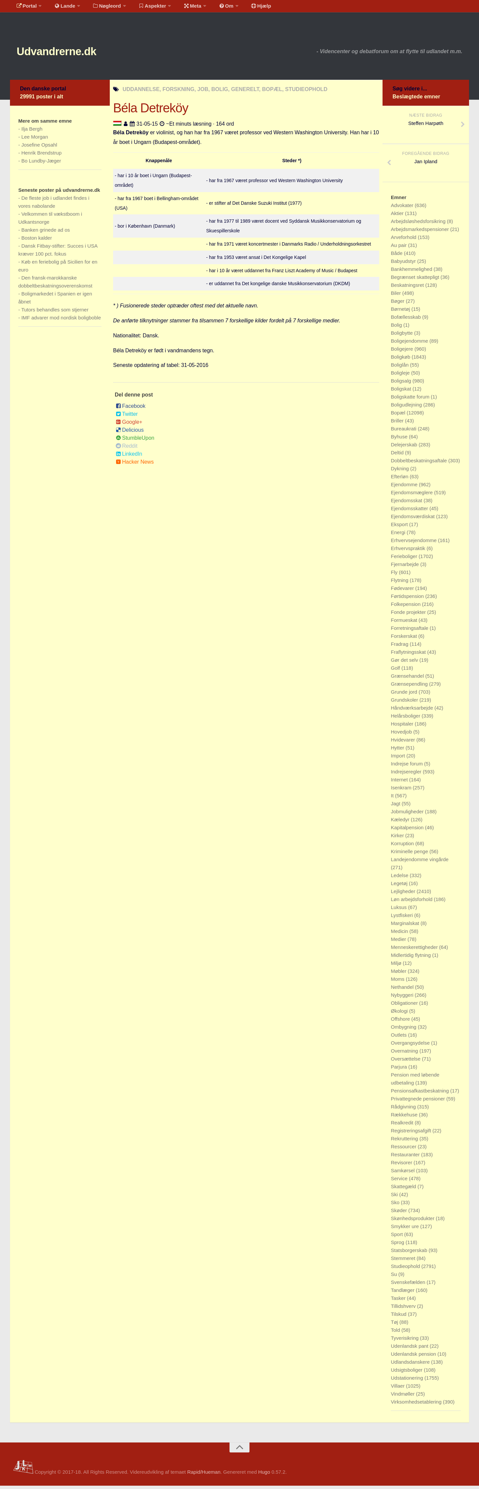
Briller (398, 424)
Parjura (399, 1070)
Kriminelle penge (410, 855)
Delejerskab (404, 448)
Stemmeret (404, 1261)
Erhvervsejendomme (414, 543)
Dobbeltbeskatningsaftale (419, 464)
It (393, 799)
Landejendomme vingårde (419, 862)
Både (397, 256)
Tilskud (399, 1317)
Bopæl (399, 416)
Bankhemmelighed (412, 272)
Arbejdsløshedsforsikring (419, 224)
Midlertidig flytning (411, 958)
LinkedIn (129, 457)
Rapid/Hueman (204, 1475)
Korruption (403, 847)
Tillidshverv (404, 1309)
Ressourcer (404, 1150)
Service (400, 1182)
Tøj (395, 1325)
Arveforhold (404, 240)
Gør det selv (405, 663)
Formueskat (404, 623)
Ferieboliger (404, 559)
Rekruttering (405, 1142)
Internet (400, 783)
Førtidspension (408, 599)
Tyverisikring (405, 1341)
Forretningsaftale (410, 631)
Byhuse (400, 440)
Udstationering (407, 1381)
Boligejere (402, 352)
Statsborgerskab (409, 1253)
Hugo (264, 1475)
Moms (398, 982)
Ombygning (404, 1030)
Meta (182, 8)
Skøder (399, 1213)
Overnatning (405, 1054)
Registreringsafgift (411, 1134)
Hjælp (244, 8)
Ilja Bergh (31, 132)
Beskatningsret (408, 288)
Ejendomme (405, 488)
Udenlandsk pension (414, 1357)
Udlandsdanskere (411, 1365)
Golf (396, 671)
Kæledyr (401, 823)
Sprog (398, 1245)
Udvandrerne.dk (69, 53)
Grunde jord (404, 695)
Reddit (126, 449)
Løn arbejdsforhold (412, 902)
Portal (25, 8)
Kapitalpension (408, 831)
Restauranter (406, 1158)
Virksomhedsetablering (417, 1405)
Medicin (400, 934)
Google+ (129, 425)
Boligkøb (401, 360)
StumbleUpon (135, 441)
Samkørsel (403, 1174)
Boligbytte (402, 336)
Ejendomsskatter (410, 512)
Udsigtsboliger (407, 1373)
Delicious (130, 433)
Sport (397, 1237)
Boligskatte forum (411, 400)
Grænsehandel (408, 679)
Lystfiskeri (402, 918)
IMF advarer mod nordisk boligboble (61, 321)
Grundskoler (405, 703)
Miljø (397, 966)
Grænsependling (410, 687)
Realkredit (403, 1126)
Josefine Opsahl (39, 148)
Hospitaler (403, 727)
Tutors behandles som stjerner (54, 313)
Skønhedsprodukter (413, 1221)
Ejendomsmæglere (412, 496)
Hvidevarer (403, 743)
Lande (61, 8)
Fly (395, 575)
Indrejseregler (407, 775)
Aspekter (144, 8)
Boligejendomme (410, 344)
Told (396, 1333)
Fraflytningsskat (409, 655)
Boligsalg (401, 384)
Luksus (399, 910)
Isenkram (402, 791)
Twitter (127, 417)
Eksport (400, 527)
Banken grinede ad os (45, 233)
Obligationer (405, 1006)
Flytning (400, 583)
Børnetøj (401, 312)
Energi (399, 535)
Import (398, 759)
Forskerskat (404, 639)
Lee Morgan (34, 140)
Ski (395, 1198)
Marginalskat (405, 926)
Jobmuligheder (408, 815)
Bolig (397, 328)
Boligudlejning (407, 408)
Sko (396, 1205)
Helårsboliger (406, 719)
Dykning (400, 472)
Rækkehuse (405, 1118)
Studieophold (406, 1269)
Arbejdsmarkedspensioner (420, 232)
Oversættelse (406, 1062)
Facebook (130, 409)
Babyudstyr (404, 264)
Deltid (398, 456)
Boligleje (401, 376)
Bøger (398, 304)
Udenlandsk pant (410, 1349)
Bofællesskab (406, 320)
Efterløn (400, 480)
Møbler (399, 974)
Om (213, 8)
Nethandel (403, 990)
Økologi (400, 1014)
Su (395, 1277)
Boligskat (401, 392)
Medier (399, 942)
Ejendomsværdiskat (413, 519)
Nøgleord (100, 8)
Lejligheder (404, 894)
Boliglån (400, 368)
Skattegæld (404, 1190)
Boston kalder (36, 241)
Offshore (401, 1022)
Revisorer (402, 1166)
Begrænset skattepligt (415, 280)
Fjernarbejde (405, 567)
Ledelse (400, 878)
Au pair (399, 248)
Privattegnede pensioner (418, 1102)
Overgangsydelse (411, 1046)
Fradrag (400, 647)
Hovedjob (402, 735)
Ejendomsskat (407, 504)
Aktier (398, 216)
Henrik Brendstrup (41, 156)
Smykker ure (405, 1229)
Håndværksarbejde (412, 711)
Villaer (398, 1389)
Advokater (403, 208)
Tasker (399, 1301)
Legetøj (400, 886)
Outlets (399, 1038)
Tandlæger (403, 1293)
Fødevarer (403, 591)
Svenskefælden (409, 1285)
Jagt (396, 807)
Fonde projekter (409, 615)
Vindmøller (403, 1397)
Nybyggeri (403, 998)
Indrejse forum (407, 767)
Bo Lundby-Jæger (41, 164)
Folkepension (406, 607)
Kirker (398, 839)
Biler (396, 296)
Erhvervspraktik (409, 551)
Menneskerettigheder (415, 950)
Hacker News (135, 465)
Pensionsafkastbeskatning (420, 1094)
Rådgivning (404, 1110)
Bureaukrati (404, 432)
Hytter (398, 751)
